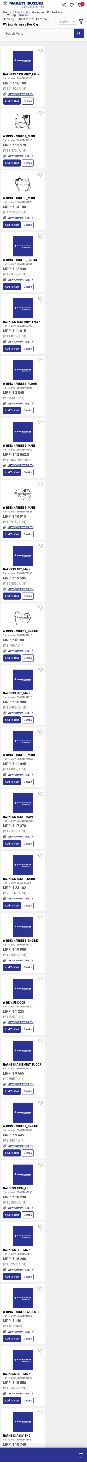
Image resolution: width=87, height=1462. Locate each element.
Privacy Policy (43, 1435)
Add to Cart (12, 101)
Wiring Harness (17, 15)
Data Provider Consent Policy (43, 1430)
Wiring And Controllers (47, 12)
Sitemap (43, 1440)
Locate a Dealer (67, 1333)
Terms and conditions (68, 1320)
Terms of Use (43, 1425)
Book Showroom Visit (67, 1341)
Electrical (21, 12)
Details (28, 101)
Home (7, 12)
